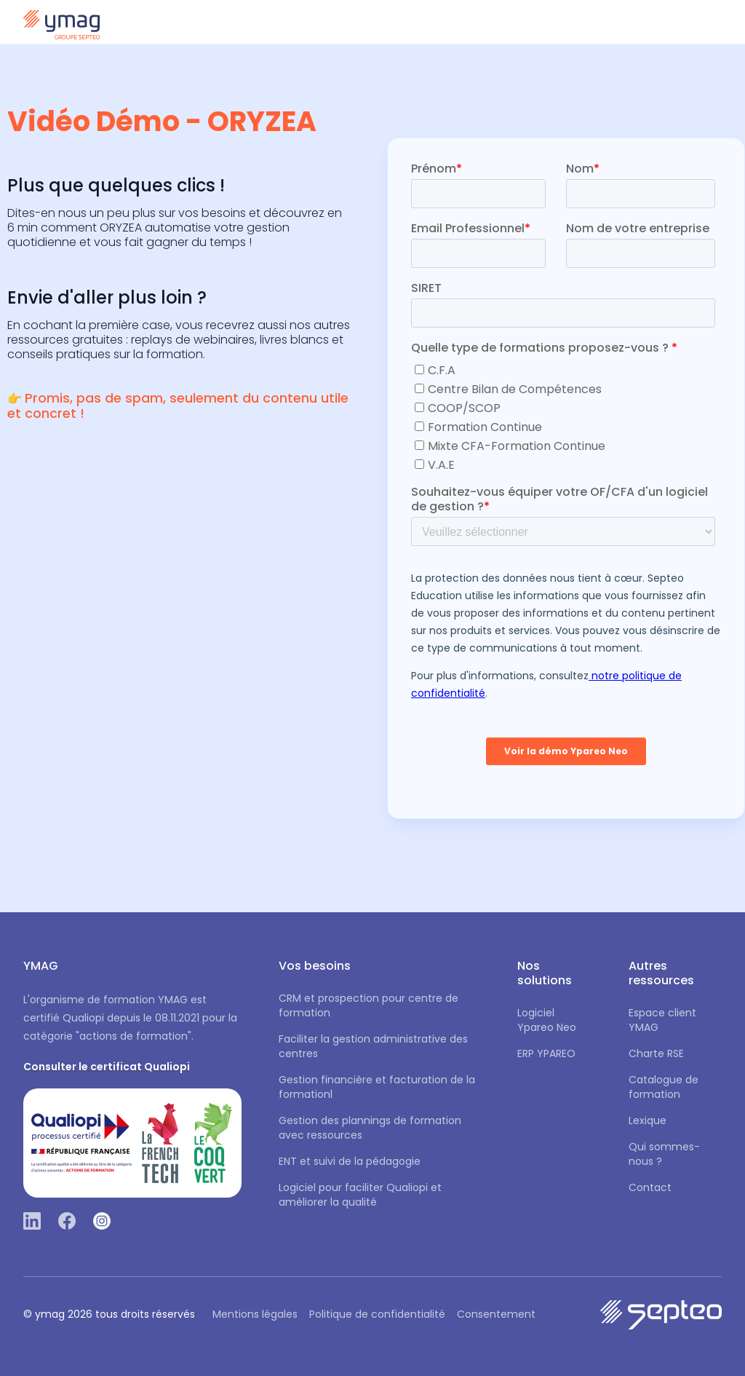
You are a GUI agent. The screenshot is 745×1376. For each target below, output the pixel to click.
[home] (61, 21)
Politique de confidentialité (377, 1314)
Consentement (496, 1314)
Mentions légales (255, 1314)
